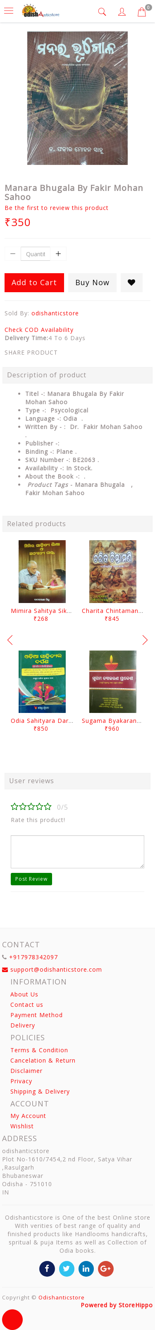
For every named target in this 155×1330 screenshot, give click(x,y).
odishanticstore (55, 313)
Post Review (31, 878)
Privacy (21, 1081)
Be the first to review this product (57, 208)
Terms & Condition (39, 1050)
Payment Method (36, 1015)
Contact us (26, 1004)
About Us (24, 994)
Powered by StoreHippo (117, 1305)
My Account (28, 1116)
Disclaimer (26, 1071)
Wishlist (22, 1126)
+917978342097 (33, 957)
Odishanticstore (61, 1297)
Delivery (22, 1025)
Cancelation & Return (43, 1060)
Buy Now (92, 282)
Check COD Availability (39, 330)
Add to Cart (34, 282)
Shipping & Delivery (40, 1091)
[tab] (103, 11)
